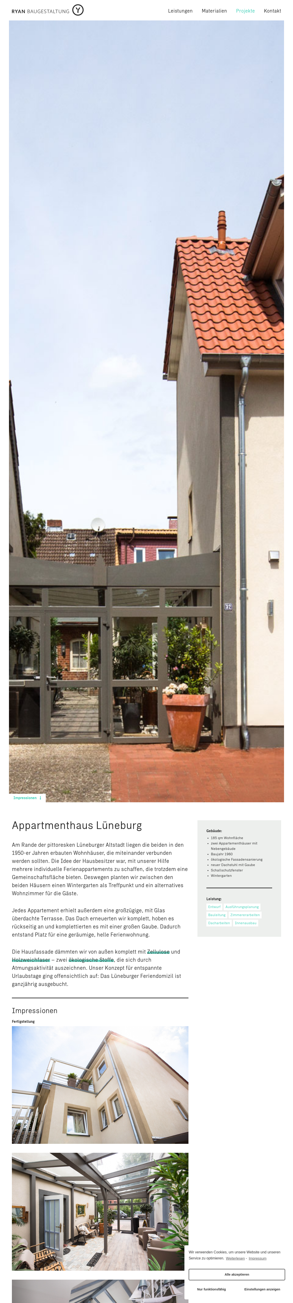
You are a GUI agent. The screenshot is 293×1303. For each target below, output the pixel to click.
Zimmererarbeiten (245, 915)
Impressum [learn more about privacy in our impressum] (258, 1258)
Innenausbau (245, 923)
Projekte (245, 11)
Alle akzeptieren (237, 1274)
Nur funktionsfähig (211, 1289)
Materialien (214, 11)
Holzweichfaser (31, 960)
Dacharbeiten (219, 923)
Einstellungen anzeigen (262, 1289)
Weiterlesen (235, 1258)
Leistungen (180, 11)
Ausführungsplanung (242, 907)
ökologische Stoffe (91, 960)
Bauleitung (216, 915)
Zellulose (158, 952)
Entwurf (214, 907)
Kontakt (272, 11)
